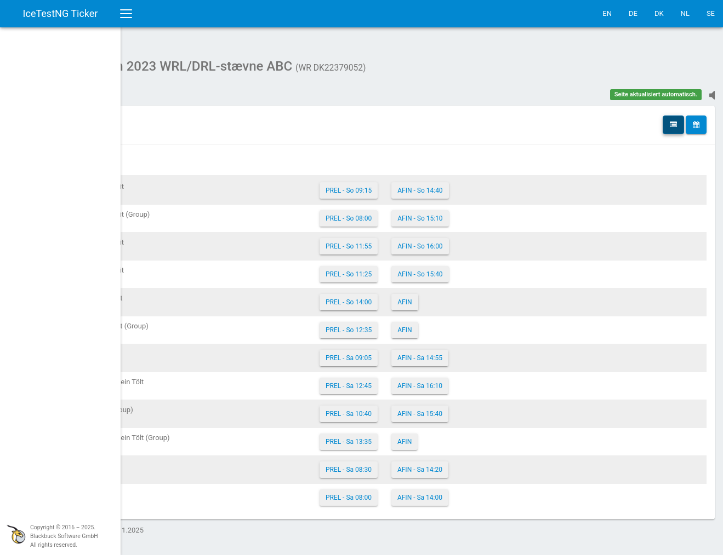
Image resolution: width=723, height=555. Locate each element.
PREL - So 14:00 (414, 296)
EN (607, 13)
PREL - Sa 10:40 (414, 408)
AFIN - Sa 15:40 (485, 408)
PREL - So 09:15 (414, 185)
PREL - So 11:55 (414, 241)
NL (685, 13)
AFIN (470, 296)
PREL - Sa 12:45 (414, 380)
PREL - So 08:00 (414, 213)
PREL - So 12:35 (414, 324)
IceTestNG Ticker (60, 13)
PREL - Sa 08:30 (414, 464)
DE (633, 13)
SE (711, 13)
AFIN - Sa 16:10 (485, 380)
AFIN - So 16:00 (485, 241)
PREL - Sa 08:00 (414, 492)
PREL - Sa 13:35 (414, 436)
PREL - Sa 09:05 (414, 352)
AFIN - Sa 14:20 (485, 464)
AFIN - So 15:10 (485, 213)
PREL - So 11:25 (414, 269)
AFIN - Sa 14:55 (485, 352)
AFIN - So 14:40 (485, 185)
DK (659, 13)
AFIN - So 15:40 (485, 269)
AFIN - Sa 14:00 (485, 492)
